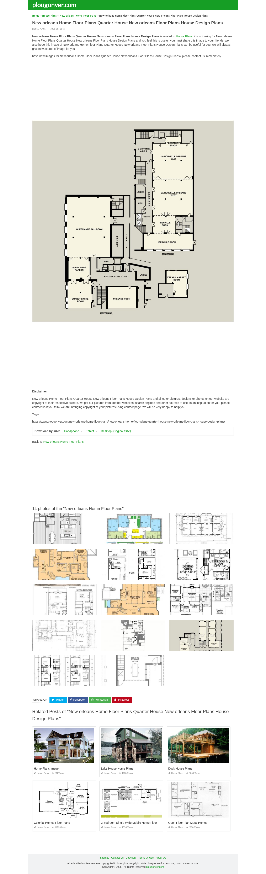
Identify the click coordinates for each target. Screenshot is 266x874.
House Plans (39, 29)
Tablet (90, 431)
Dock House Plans (180, 768)
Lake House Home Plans (117, 768)
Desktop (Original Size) (116, 431)
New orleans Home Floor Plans (63, 441)
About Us (161, 857)
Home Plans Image (46, 768)
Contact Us (117, 857)
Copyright (131, 857)
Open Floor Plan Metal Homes (187, 822)
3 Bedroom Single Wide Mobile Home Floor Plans (133, 822)
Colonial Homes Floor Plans (52, 822)
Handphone (71, 431)
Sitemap (104, 857)
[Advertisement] (133, 90)
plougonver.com (54, 5)
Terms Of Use (146, 857)
